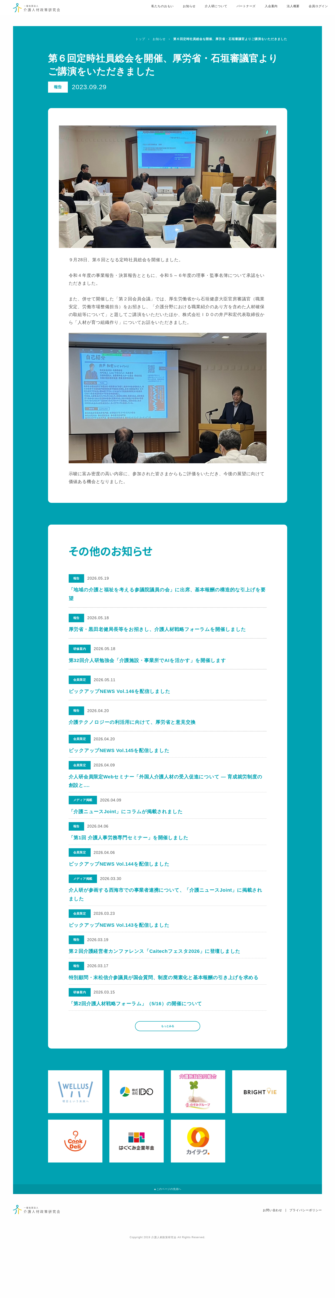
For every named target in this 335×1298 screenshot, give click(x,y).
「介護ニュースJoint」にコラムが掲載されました (126, 823)
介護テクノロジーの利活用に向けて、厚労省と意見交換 (132, 722)
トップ (140, 39)
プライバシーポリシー (305, 1266)
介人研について (204, 13)
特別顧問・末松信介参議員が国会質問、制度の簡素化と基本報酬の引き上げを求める (164, 1018)
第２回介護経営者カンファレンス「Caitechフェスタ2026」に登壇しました (155, 987)
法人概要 (282, 13)
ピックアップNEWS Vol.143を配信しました (120, 956)
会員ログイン (307, 13)
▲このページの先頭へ (167, 1243)
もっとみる (167, 1076)
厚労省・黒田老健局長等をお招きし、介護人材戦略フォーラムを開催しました (157, 629)
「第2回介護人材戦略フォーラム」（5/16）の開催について (136, 1049)
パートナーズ (235, 13)
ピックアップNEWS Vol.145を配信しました (120, 753)
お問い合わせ (272, 1266)
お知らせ (177, 13)
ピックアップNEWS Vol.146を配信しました (120, 691)
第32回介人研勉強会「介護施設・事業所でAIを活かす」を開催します (147, 660)
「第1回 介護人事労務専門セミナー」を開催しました (129, 854)
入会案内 (260, 13)
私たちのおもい (150, 13)
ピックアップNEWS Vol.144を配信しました (120, 885)
